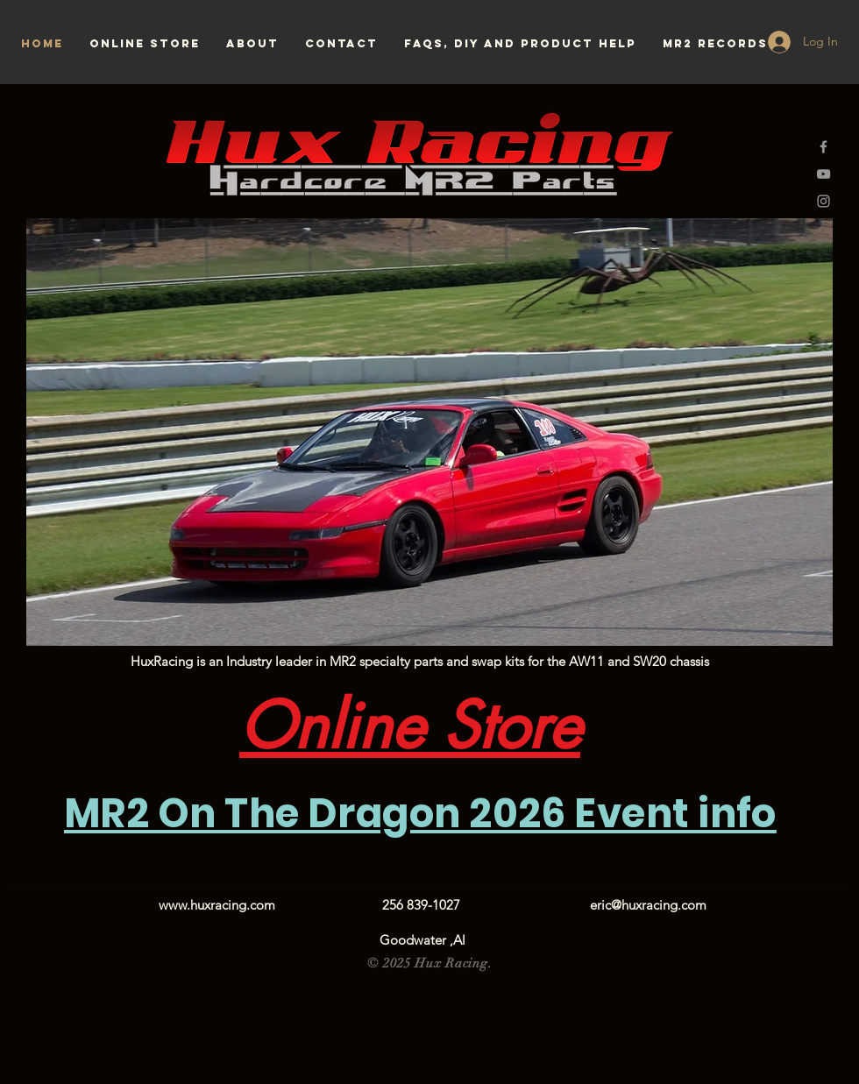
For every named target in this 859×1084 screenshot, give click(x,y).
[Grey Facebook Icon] (823, 146)
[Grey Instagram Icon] (823, 201)
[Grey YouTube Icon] (823, 174)
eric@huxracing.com (648, 904)
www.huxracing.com (217, 904)
